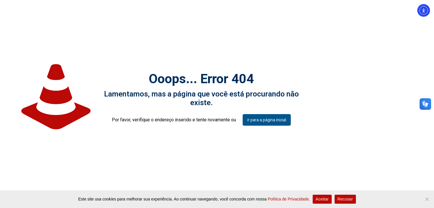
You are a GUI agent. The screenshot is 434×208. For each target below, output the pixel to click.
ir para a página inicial (266, 120)
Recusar (345, 199)
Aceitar (322, 199)
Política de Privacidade (288, 199)
